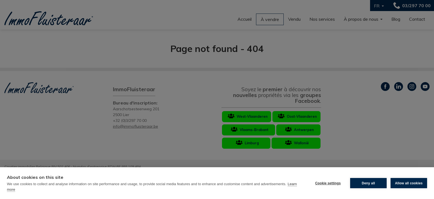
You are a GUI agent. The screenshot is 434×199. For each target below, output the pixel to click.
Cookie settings (328, 183)
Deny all (368, 183)
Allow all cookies (409, 183)
